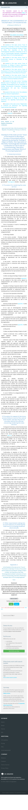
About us (3, 758)
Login (11, 604)
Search (2, 722)
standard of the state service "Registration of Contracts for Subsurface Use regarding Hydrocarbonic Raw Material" (14, 105)
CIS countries (4, 740)
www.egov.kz (11, 182)
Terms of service (5, 764)
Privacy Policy (4, 768)
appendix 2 (20, 303)
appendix (10, 113)
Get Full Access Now (14, 651)
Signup (16, 604)
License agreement (6, 750)
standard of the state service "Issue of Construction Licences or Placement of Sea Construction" (14, 59)
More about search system (10, 677)
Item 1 (23, 12)
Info (2, 732)
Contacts (3, 761)
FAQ (2, 746)
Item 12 (10, 435)
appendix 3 (20, 324)
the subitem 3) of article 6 (17, 34)
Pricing (3, 743)
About (2, 725)
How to (3, 729)
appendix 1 (24, 278)
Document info (5, 7)
